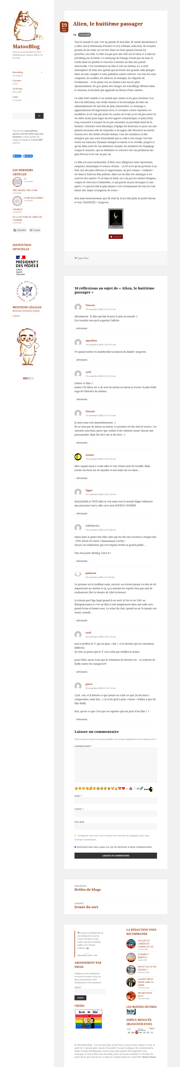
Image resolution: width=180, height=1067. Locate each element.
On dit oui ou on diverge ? (147, 968)
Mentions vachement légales (26, 310)
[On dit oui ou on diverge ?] (131, 970)
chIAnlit (17, 209)
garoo (89, 684)
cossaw (90, 454)
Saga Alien (83, 258)
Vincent (90, 305)
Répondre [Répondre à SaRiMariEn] (81, 561)
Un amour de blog (145, 994)
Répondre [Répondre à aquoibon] (81, 360)
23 (25, 178)
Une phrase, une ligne (25, 190)
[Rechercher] (39, 116)
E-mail (79, 809)
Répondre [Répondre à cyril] (81, 399)
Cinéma (83, 34)
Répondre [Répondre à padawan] (81, 620)
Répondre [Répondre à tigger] (81, 513)
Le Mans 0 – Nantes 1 (144, 956)
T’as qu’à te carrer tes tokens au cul (146, 943)
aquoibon (91, 340)
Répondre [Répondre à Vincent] (81, 328)
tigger (89, 490)
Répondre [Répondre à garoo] (81, 719)
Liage (28, 98)
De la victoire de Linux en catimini (27, 218)
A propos (28, 82)
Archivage (28, 90)
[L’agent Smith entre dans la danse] (131, 982)
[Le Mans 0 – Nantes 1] (131, 957)
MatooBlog (26, 46)
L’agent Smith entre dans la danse (146, 982)
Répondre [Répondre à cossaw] (81, 478)
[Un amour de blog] (131, 996)
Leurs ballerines (33, 197)
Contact (16, 315)
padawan (91, 573)
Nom (78, 796)
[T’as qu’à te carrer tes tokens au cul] (131, 944)
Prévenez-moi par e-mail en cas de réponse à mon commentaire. (113, 847)
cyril (88, 372)
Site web (79, 822)
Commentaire (83, 746)
